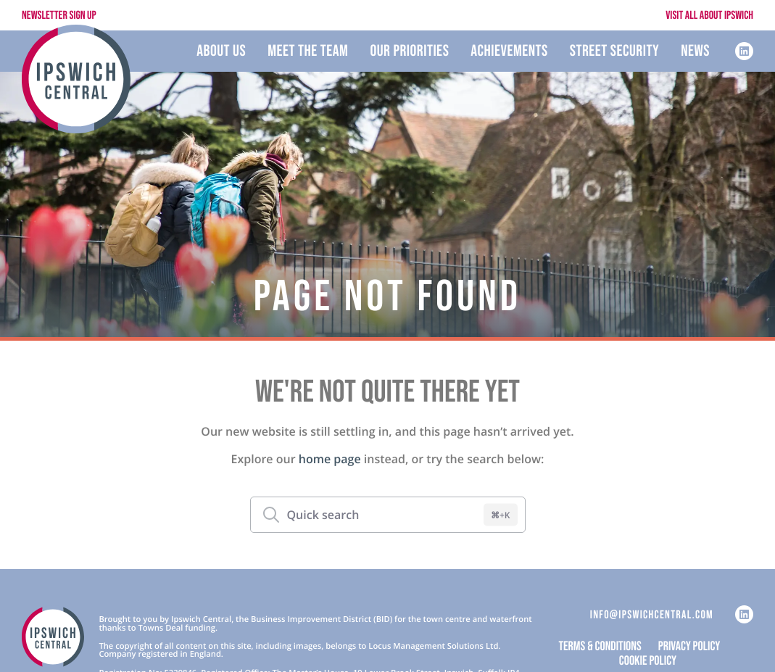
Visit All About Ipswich (709, 15)
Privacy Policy (689, 647)
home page (330, 459)
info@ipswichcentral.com (651, 615)
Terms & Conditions (600, 647)
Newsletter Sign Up (59, 15)
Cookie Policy (647, 662)
